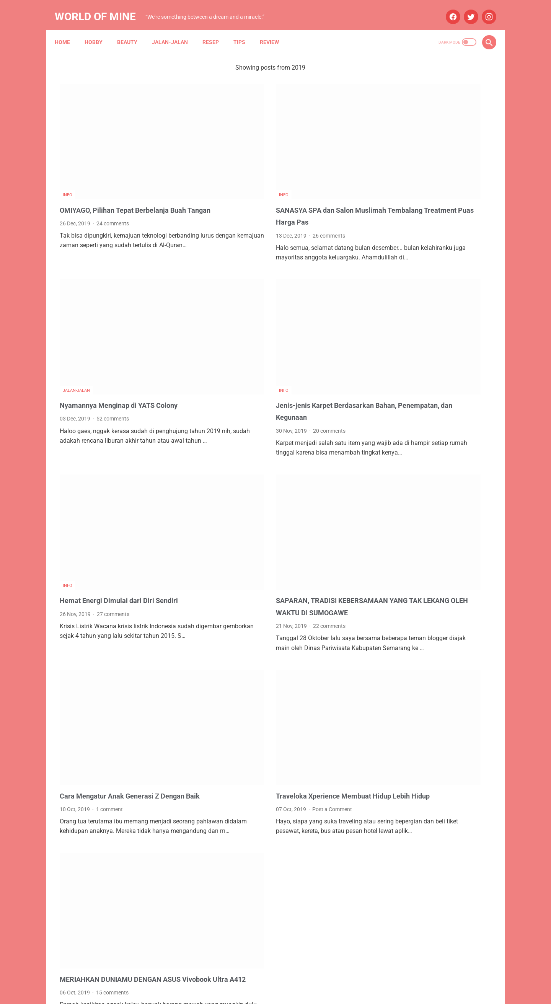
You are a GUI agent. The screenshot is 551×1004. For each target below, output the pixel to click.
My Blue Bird (395, 632)
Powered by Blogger (283, 992)
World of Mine (100, 9)
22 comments (263, 539)
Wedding (435, 647)
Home (67, 30)
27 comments (113, 515)
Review (274, 30)
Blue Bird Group (398, 574)
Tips (244, 30)
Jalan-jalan (175, 30)
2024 (395, 442)
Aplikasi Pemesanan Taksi (448, 545)
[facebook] (447, 9)
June (403, 496)
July (402, 415)
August (406, 482)
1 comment (109, 707)
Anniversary (394, 545)
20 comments (263, 359)
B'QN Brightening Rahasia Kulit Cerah (433, 286)
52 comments (112, 347)
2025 (395, 402)
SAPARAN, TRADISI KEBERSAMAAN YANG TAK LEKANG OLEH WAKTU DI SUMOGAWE (272, 513)
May (402, 428)
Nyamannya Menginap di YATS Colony (124, 333)
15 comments (112, 875)
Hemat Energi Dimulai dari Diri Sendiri (123, 501)
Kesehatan (393, 603)
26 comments (263, 191)
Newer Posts (83, 934)
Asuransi (442, 559)
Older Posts (326, 934)
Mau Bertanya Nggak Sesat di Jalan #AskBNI (433, 617)
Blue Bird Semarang (450, 574)
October (407, 456)
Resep (215, 30)
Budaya (389, 588)
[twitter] (465, 9)
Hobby (99, 30)
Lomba (423, 603)
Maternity (452, 603)
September (411, 469)
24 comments (112, 191)
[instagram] (483, 9)
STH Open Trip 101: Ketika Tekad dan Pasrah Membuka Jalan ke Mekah (428, 191)
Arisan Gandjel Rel (401, 559)
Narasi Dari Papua (440, 632)
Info (67, 150)
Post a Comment (266, 707)
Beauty (132, 30)
